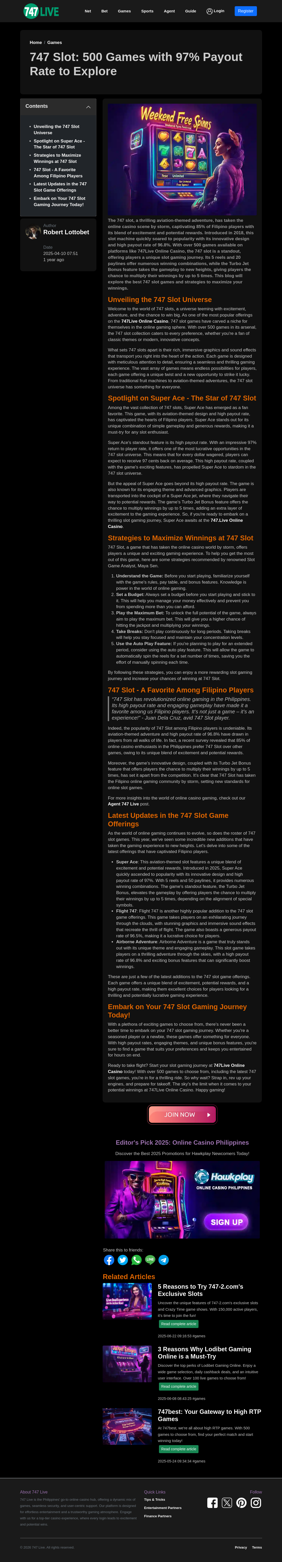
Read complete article (178, 1324)
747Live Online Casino (144, 321)
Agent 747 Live (123, 804)
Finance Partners (158, 1516)
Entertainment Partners (163, 1508)
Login (215, 11)
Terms (257, 1547)
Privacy (241, 1547)
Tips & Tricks (154, 1499)
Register (246, 11)
